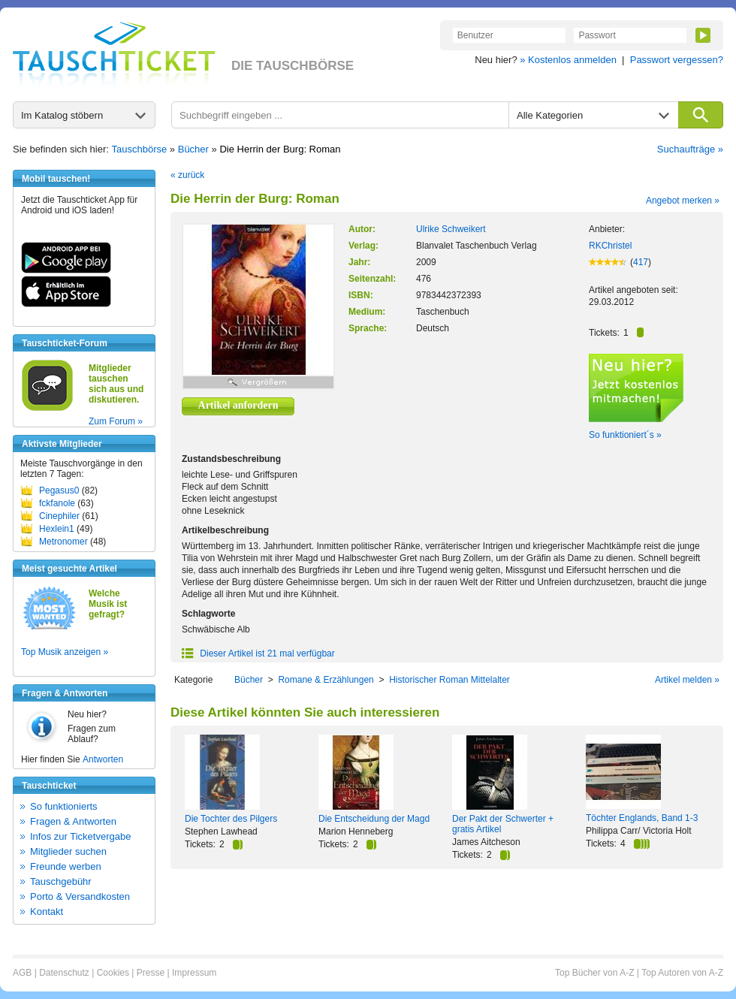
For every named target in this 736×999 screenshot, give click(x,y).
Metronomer (63, 541)
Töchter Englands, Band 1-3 (642, 818)
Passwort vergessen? (676, 59)
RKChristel (610, 245)
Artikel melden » (687, 680)
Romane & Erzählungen (325, 680)
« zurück (187, 175)
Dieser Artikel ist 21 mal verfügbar (258, 653)
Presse (150, 972)
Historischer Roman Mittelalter (449, 680)
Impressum (194, 972)
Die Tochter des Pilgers (231, 818)
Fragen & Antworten (73, 821)
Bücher (193, 149)
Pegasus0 (59, 490)
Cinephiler (59, 516)
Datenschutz (64, 972)
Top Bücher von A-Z (594, 972)
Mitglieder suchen (68, 851)
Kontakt (46, 911)
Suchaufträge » (690, 149)
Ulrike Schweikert (451, 229)
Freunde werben (65, 866)
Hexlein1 (56, 529)
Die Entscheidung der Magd (374, 818)
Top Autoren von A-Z (682, 972)
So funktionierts (64, 806)
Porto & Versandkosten (80, 896)
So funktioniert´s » (625, 435)
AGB (22, 972)
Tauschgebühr (61, 881)
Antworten (103, 759)
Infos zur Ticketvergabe (80, 836)
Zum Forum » (116, 421)
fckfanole (57, 503)
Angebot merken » (682, 200)
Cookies (113, 972)
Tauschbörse (139, 149)
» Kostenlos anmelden (568, 59)
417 (640, 262)
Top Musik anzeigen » (64, 652)
